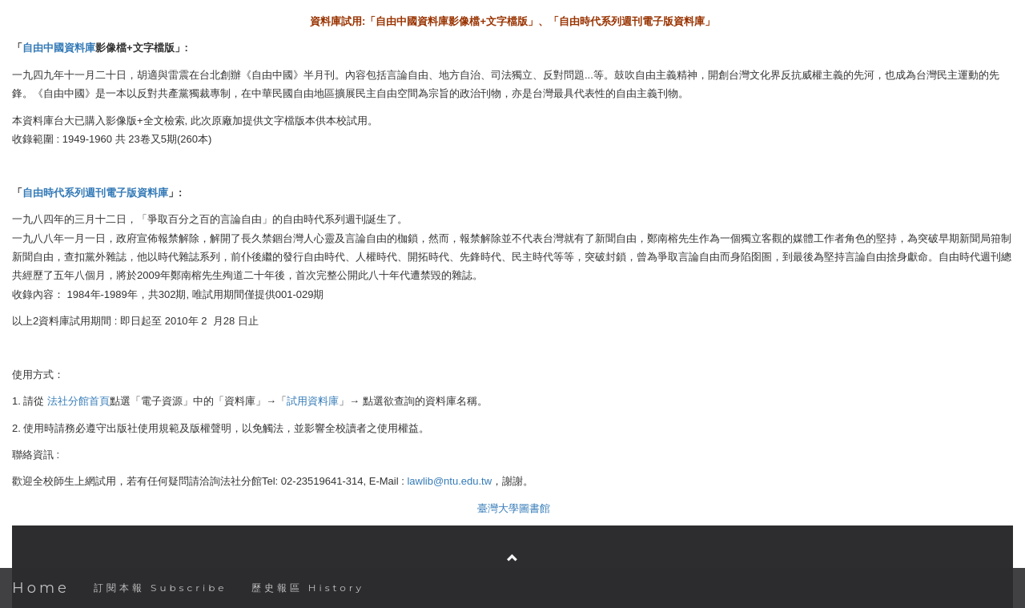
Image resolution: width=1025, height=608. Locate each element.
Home (41, 588)
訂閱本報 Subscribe (160, 588)
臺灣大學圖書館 (513, 508)
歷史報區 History (307, 588)
